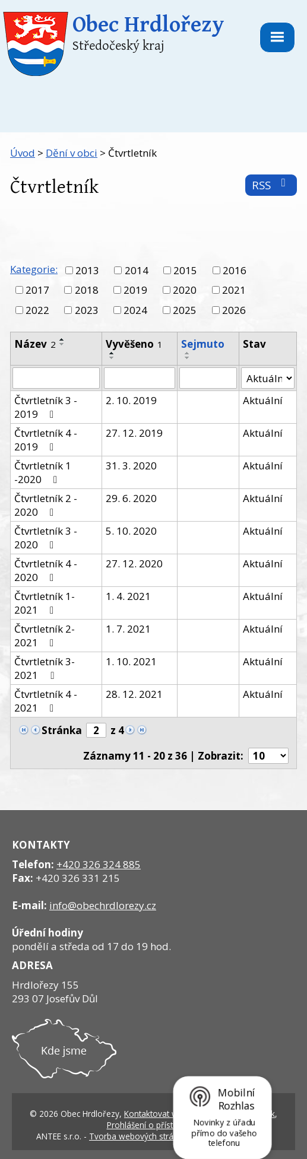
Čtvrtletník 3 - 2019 (45, 407)
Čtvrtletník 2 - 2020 (45, 505)
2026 (234, 310)
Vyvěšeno (134, 344)
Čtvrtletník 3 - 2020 (45, 537)
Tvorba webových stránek (138, 1136)
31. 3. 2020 (131, 465)
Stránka (62, 730)
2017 (37, 290)
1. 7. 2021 (128, 629)
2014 (136, 270)
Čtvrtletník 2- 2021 (44, 635)
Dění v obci (71, 153)
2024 (135, 310)
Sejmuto (202, 344)
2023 (87, 310)
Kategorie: (34, 269)
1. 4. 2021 (128, 596)
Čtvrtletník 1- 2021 (44, 603)
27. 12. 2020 (134, 563)
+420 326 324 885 (98, 864)
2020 (185, 290)
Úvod (22, 153)
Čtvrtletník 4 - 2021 (45, 701)
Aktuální (263, 400)
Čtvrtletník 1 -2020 (42, 472)
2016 (234, 270)
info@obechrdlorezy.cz (102, 905)
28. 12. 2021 (134, 694)
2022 (37, 310)
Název (35, 344)
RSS (271, 184)
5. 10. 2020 (131, 531)
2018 (87, 290)
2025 (185, 310)
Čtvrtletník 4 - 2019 (45, 439)
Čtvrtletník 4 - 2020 (45, 570)
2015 (185, 270)
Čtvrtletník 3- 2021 (44, 668)
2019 (135, 290)
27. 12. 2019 (134, 433)
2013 (87, 270)
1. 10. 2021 (131, 661)
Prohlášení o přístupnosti (154, 1125)
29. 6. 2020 (131, 498)
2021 (234, 290)
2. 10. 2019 (131, 400)
